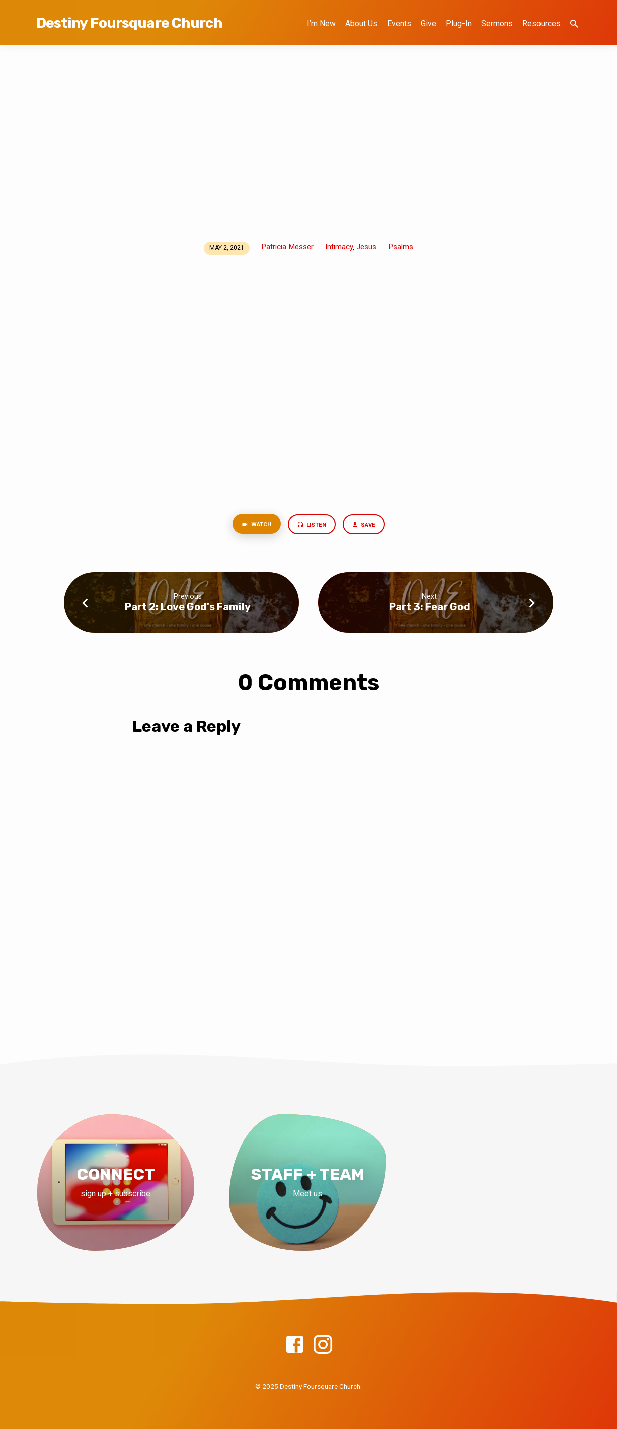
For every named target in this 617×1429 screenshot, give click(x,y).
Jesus (366, 246)
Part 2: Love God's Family (188, 608)
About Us (361, 23)
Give (428, 23)
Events (399, 23)
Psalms (400, 246)
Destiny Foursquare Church (129, 23)
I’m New (321, 23)
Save (367, 526)
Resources (541, 23)
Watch (252, 526)
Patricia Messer (287, 246)
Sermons (497, 23)
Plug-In (459, 23)
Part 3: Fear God (429, 608)
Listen (312, 526)
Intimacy (339, 246)
